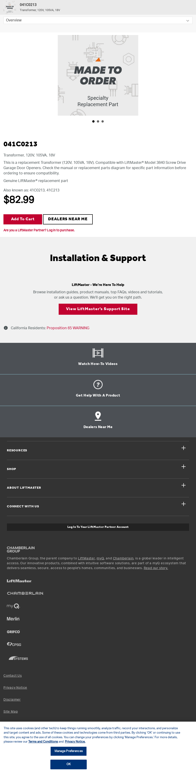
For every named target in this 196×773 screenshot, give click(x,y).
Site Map (10, 711)
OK (68, 764)
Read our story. (156, 568)
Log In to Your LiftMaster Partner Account (98, 527)
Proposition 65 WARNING (67, 328)
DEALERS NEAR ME (68, 219)
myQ (100, 558)
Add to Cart (23, 219)
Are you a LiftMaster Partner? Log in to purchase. (39, 230)
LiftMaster (86, 558)
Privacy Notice (15, 687)
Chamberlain (123, 558)
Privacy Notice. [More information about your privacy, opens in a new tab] (75, 741)
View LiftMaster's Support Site (98, 309)
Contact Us (12, 675)
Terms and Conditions (43, 741)
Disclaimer (12, 699)
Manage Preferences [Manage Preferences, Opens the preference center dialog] (69, 751)
